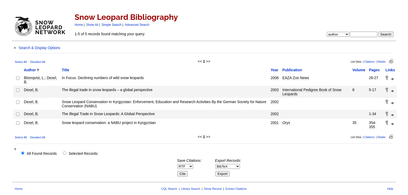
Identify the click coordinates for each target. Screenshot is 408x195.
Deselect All (37, 61)
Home (79, 25)
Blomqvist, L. (34, 78)
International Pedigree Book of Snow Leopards (311, 92)
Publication (292, 70)
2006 (275, 78)
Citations (369, 61)
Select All (21, 61)
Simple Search (111, 25)
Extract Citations (236, 188)
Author (30, 70)
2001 (275, 123)
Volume (358, 70)
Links (390, 70)
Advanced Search (137, 25)
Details (381, 61)
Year (274, 70)
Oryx (286, 123)
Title (65, 70)
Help (390, 188)
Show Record (212, 188)
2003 (275, 90)
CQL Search (169, 188)
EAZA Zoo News (295, 78)
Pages (374, 70)
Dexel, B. (31, 90)
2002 (275, 102)
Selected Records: (83, 153)
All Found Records (42, 153)
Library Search (190, 188)
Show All (92, 25)
